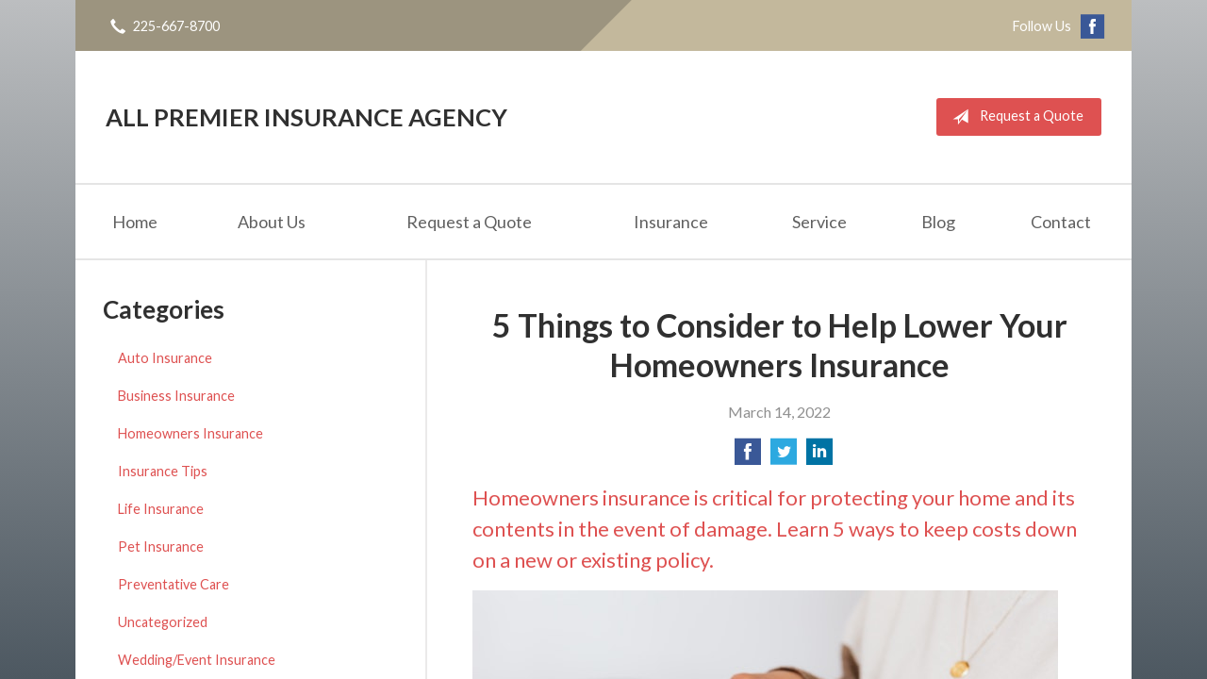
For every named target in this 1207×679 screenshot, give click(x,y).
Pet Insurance (161, 546)
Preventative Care (173, 584)
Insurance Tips (162, 471)
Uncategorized (162, 622)
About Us (272, 221)
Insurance (671, 221)
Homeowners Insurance (190, 433)
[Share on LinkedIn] (819, 457)
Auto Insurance (165, 358)
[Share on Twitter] (783, 457)
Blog (938, 221)
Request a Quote (1014, 117)
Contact (1061, 221)
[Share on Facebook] (748, 457)
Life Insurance (161, 509)
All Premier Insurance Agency (306, 117)
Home (134, 221)
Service (819, 221)
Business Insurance (176, 396)
